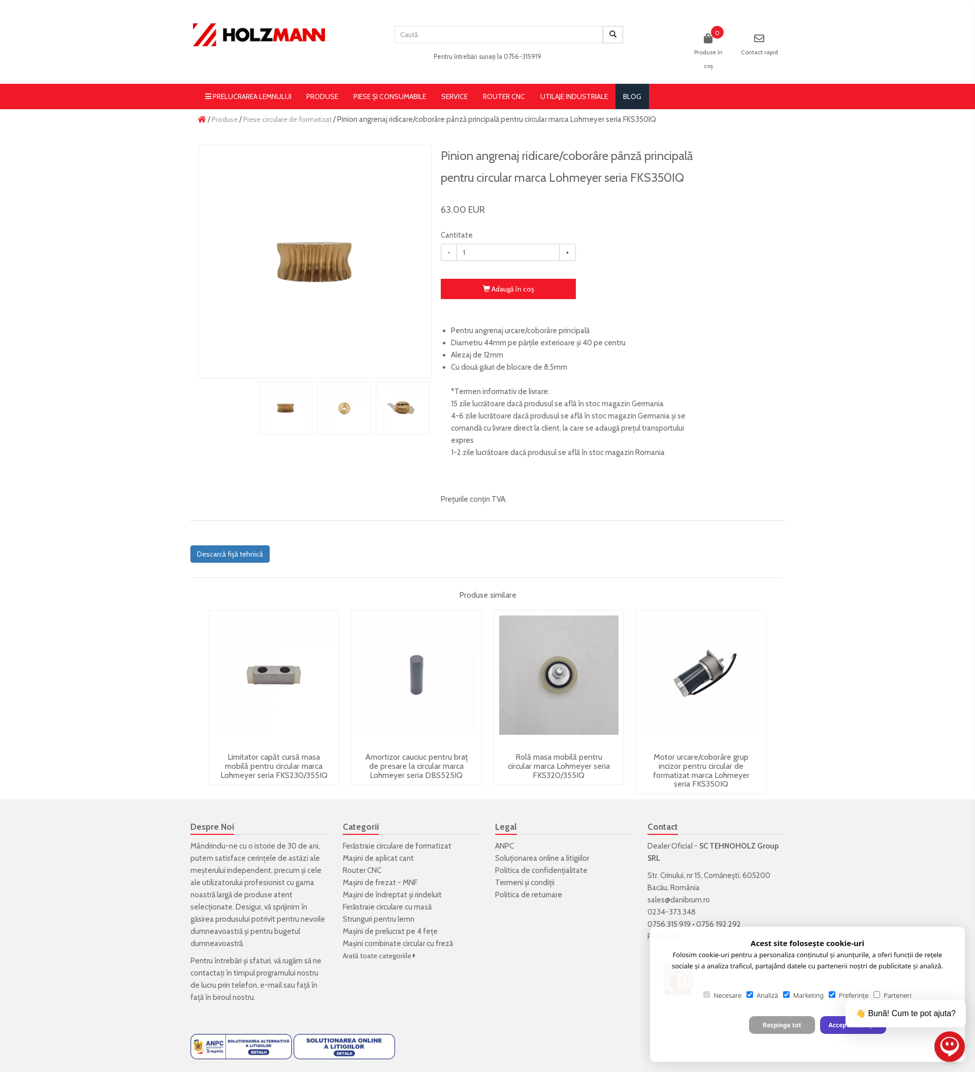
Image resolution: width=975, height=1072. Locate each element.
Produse (322, 96)
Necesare (722, 995)
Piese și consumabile (389, 96)
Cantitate (457, 235)
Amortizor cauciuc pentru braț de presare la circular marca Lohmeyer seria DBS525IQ (416, 765)
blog (632, 96)
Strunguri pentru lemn (378, 919)
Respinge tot (782, 1025)
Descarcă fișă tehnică (230, 554)
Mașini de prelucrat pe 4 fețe (390, 931)
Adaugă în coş (508, 289)
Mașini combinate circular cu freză (398, 943)
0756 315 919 (669, 924)
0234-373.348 (671, 912)
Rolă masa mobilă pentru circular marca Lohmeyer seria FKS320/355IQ (559, 765)
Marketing (803, 995)
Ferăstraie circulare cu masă (387, 907)
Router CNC (504, 96)
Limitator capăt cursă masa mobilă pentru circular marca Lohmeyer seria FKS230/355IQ (274, 765)
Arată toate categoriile (379, 955)
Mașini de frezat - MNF (380, 882)
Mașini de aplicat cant (378, 858)
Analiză (762, 995)
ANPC (504, 846)
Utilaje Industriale (574, 96)
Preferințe (848, 995)
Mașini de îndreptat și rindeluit (392, 894)
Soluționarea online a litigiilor (542, 858)
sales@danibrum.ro (678, 899)
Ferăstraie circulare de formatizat (397, 846)
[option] (315, 261)
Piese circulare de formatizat (287, 119)
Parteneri (892, 995)
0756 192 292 (718, 924)
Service (454, 96)
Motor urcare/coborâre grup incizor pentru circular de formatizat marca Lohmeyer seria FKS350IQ (701, 770)
